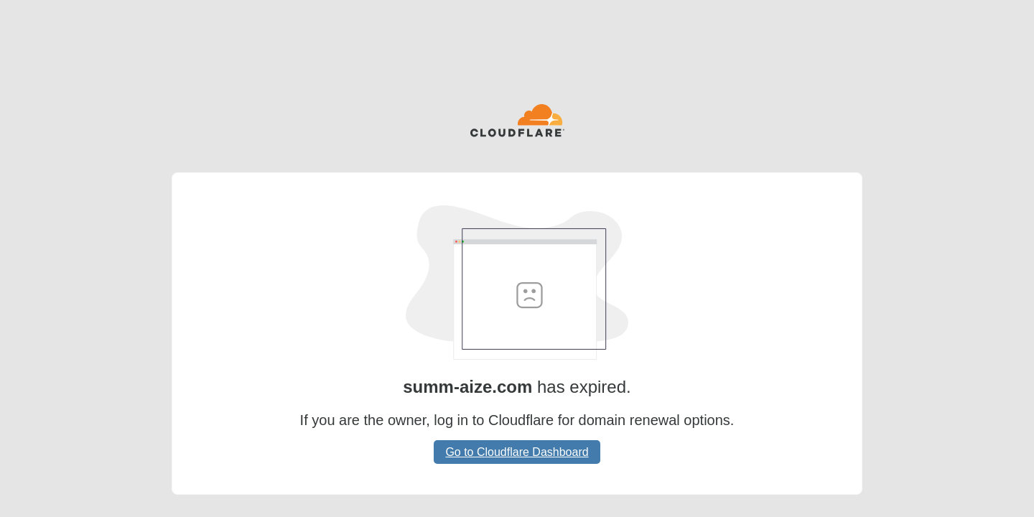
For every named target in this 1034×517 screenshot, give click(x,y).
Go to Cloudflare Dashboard (516, 452)
